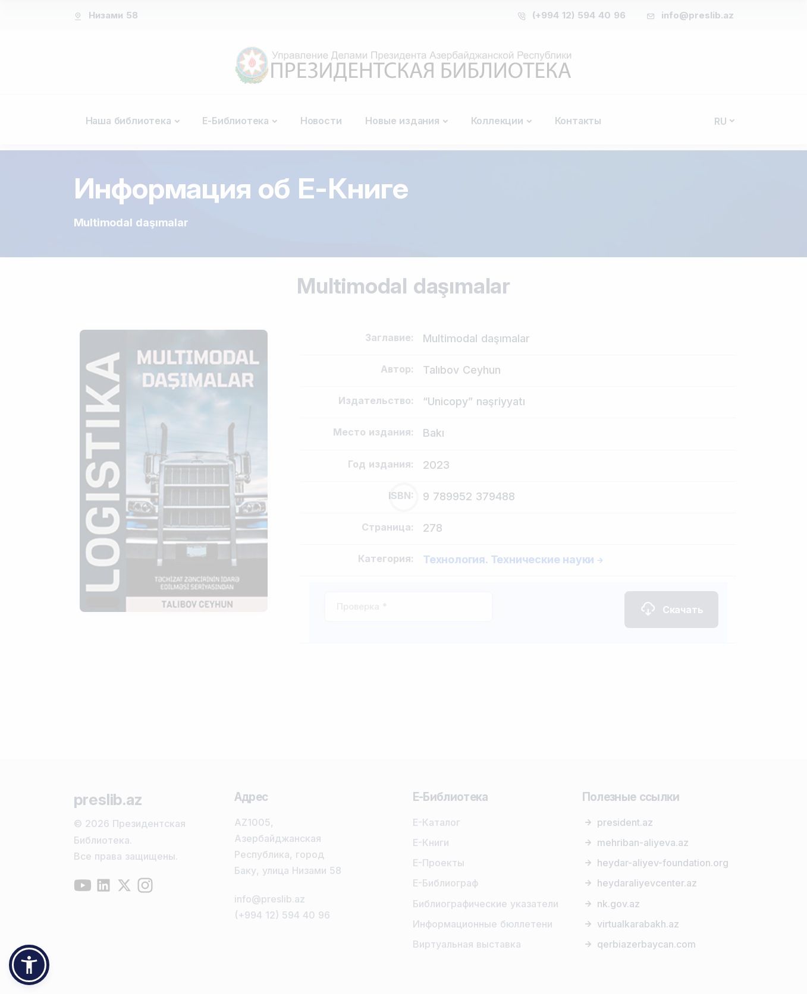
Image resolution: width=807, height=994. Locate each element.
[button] (29, 965)
